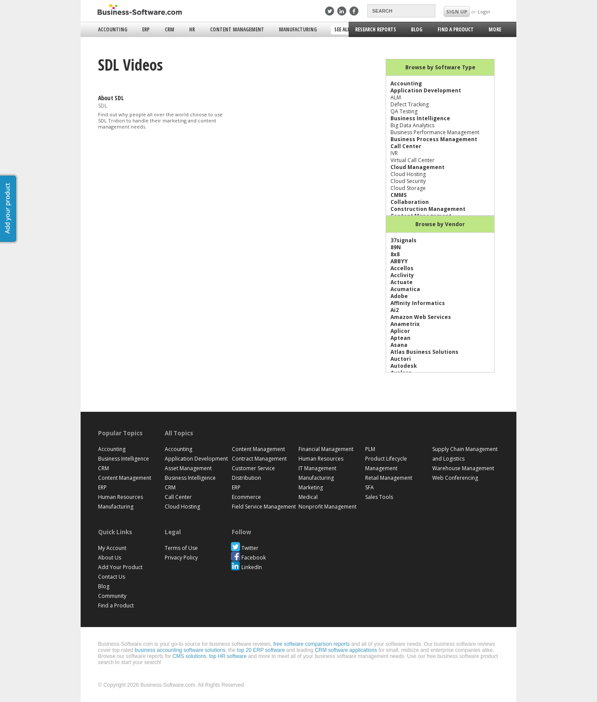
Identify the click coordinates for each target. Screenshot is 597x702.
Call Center (405, 146)
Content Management (237, 29)
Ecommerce (246, 497)
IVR (394, 153)
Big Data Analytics (412, 125)
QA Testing (403, 111)
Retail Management (388, 478)
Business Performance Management (434, 132)
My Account (112, 548)
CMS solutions (189, 656)
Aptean (400, 338)
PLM (370, 449)
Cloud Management (417, 167)
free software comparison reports (311, 644)
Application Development (425, 90)
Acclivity (402, 275)
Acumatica (405, 289)
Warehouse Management (463, 468)
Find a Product (456, 29)
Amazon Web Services (420, 317)
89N (395, 247)
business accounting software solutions (180, 650)
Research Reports (375, 29)
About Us (109, 557)
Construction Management (427, 209)
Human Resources (120, 497)
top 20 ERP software (261, 650)
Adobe (399, 296)
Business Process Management (433, 139)
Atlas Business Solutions (424, 352)
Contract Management (259, 458)
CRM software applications (346, 650)
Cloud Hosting (408, 174)
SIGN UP (456, 11)
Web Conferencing (455, 478)
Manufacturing (298, 29)
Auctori (400, 359)
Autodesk (403, 366)
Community (112, 596)
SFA (369, 487)
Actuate (401, 282)
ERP (145, 29)
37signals (403, 240)
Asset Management (188, 468)
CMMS (398, 195)
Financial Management (325, 449)
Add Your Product (120, 567)
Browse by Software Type (440, 67)
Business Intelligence (420, 118)
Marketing (310, 487)
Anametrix (405, 324)
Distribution (246, 478)
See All (343, 30)
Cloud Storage (408, 188)
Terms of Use (181, 548)
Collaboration (409, 202)
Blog (416, 29)
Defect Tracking (409, 104)
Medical (308, 497)
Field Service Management (264, 506)
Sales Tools (379, 497)
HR (192, 29)
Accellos (402, 268)
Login (484, 11)
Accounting (112, 29)
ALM (395, 97)
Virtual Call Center (412, 160)
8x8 (395, 254)
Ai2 (394, 310)
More (494, 31)
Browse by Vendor (440, 224)
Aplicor (400, 331)
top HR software (228, 656)
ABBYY (399, 261)
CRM (169, 29)
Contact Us (111, 576)
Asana (398, 345)
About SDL (111, 98)
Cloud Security (408, 181)
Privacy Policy (181, 557)
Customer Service (253, 468)
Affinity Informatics (417, 303)
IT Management (317, 468)
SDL (102, 105)
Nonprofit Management (327, 506)
